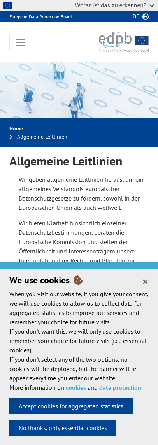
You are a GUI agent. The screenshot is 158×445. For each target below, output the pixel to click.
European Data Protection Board (40, 16)
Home (16, 128)
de (136, 16)
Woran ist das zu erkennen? (114, 5)
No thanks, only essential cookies (63, 428)
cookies (76, 387)
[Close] (145, 281)
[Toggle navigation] (20, 42)
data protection (120, 387)
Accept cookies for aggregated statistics (71, 406)
